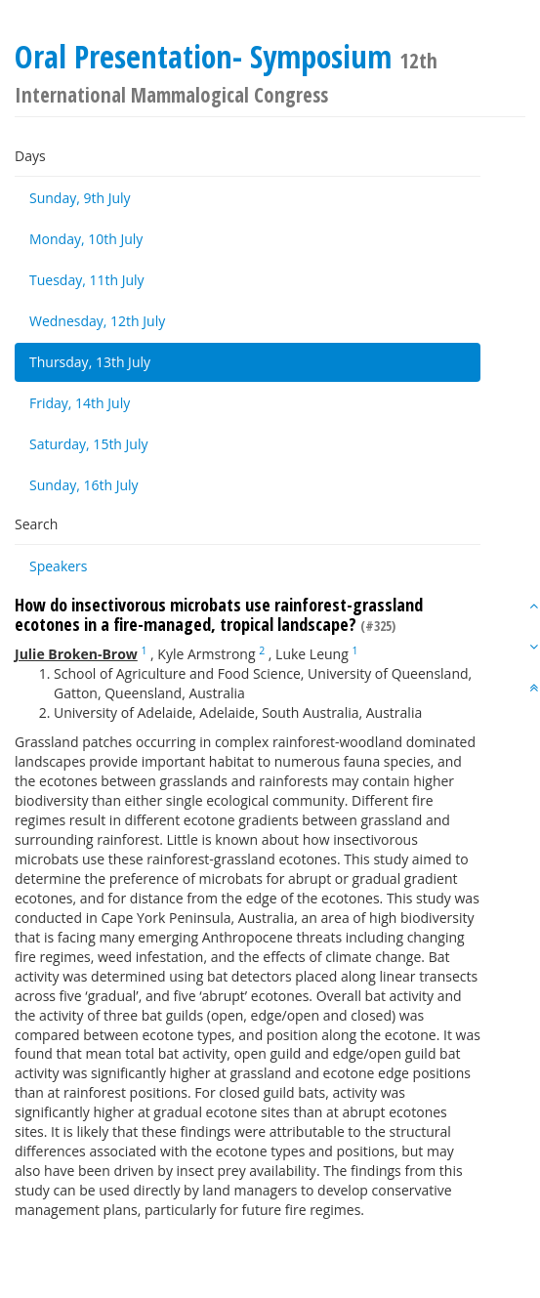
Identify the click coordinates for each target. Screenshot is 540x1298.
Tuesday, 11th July (87, 280)
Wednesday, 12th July (97, 321)
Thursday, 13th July (89, 362)
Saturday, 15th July (88, 444)
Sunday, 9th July (80, 197)
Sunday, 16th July (84, 485)
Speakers (58, 566)
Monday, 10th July (86, 239)
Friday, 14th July (79, 403)
